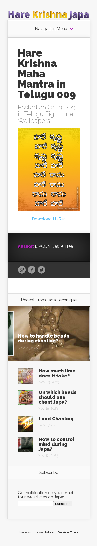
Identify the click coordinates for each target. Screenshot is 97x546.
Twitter (42, 270)
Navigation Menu (51, 29)
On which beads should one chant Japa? (58, 397)
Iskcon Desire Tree (62, 532)
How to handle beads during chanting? (43, 338)
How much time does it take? (57, 373)
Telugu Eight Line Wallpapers (45, 117)
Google (22, 270)
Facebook (32, 270)
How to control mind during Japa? (56, 444)
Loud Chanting (56, 418)
